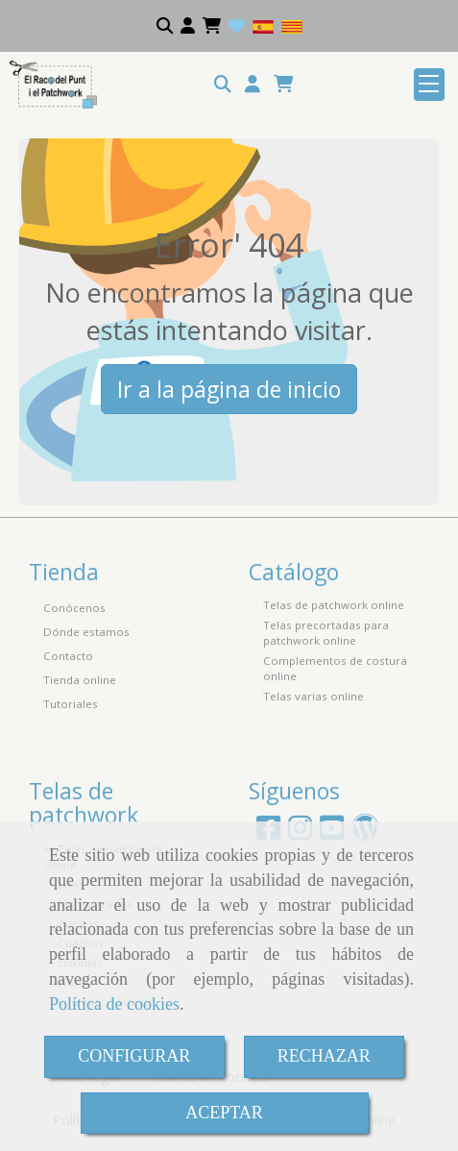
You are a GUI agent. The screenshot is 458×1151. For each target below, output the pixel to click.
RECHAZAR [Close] (324, 1055)
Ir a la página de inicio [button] (229, 389)
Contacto (68, 656)
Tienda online (79, 680)
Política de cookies (114, 1004)
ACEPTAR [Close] (224, 1112)
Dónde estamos (86, 631)
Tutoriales (70, 704)
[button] (252, 84)
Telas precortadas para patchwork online (326, 633)
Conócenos (74, 607)
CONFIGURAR (134, 1055)
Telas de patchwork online (333, 605)
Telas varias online (313, 696)
